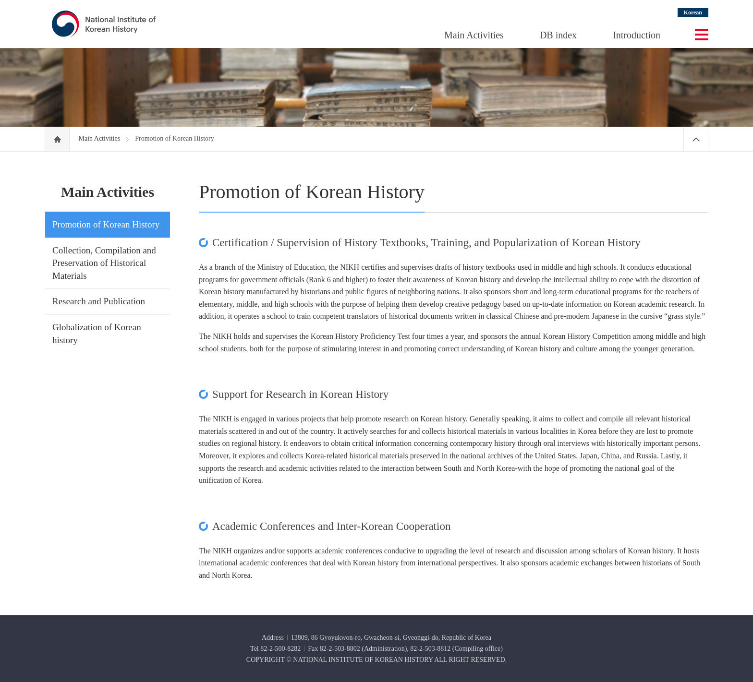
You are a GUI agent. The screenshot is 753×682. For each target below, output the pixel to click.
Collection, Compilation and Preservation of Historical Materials (104, 263)
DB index (558, 35)
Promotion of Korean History (105, 224)
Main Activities (474, 35)
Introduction (636, 35)
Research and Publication (98, 301)
